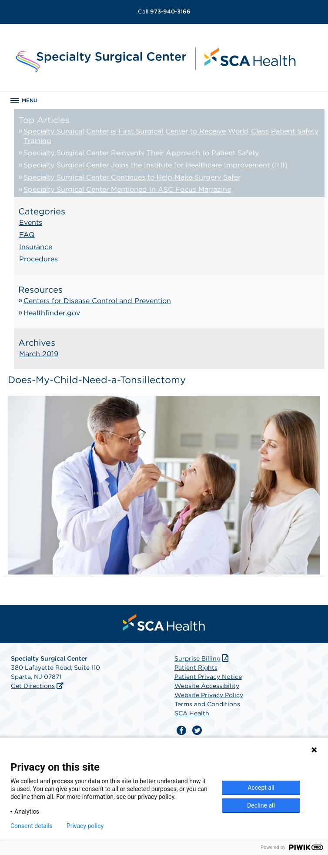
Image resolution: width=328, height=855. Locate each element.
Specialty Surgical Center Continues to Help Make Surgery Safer (132, 177)
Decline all (261, 805)
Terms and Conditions (207, 704)
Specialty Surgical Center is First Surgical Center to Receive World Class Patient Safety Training (170, 136)
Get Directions (33, 685)
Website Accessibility (206, 685)
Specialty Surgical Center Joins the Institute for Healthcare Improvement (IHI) (155, 165)
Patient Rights (196, 667)
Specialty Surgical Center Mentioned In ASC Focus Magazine (127, 189)
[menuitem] (164, 622)
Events (30, 222)
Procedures (38, 259)
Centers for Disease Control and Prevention (97, 301)
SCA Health (191, 713)
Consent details (31, 825)
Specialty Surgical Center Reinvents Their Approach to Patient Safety (141, 153)
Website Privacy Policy (208, 694)
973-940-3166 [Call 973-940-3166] (164, 11)
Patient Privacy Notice (208, 676)
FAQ (27, 234)
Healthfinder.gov (51, 313)
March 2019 (38, 354)
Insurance (35, 247)
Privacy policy (85, 825)
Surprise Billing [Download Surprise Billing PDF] (202, 658)
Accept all (261, 787)
